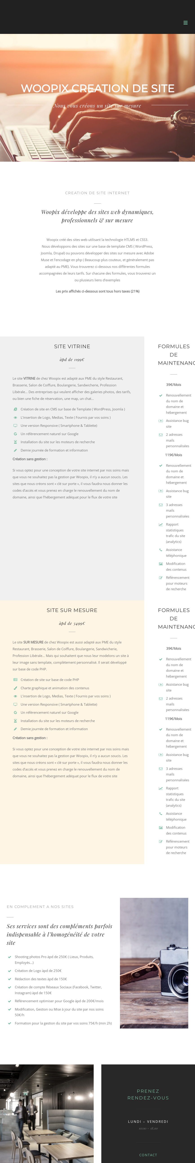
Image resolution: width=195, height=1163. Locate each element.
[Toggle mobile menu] (186, 22)
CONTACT (148, 1155)
